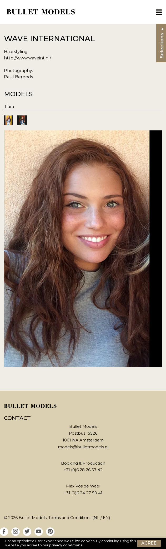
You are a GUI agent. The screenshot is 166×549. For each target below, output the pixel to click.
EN (106, 517)
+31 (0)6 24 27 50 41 (83, 492)
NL (96, 517)
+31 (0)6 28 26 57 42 (83, 469)
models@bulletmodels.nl (83, 446)
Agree (149, 543)
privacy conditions (66, 545)
